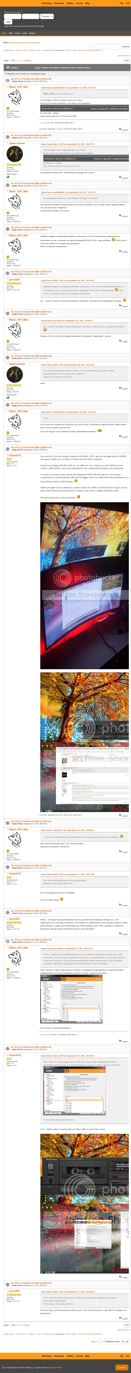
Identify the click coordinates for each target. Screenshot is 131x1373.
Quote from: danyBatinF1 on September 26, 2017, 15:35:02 (68, 412)
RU (121, 3)
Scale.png (44, 1034)
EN (127, 3)
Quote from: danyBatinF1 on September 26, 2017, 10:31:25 (68, 192)
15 (21, 60)
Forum (79, 3)
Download (59, 3)
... (19, 60)
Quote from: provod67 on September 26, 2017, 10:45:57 (67, 320)
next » (128, 55)
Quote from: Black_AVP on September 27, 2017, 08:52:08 (67, 874)
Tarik (73, 50)
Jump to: (94, 1342)
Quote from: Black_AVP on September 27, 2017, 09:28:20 (67, 1056)
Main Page (47, 3)
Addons (70, 3)
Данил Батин (17, 143)
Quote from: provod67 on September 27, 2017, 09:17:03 (67, 948)
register (19, 12)
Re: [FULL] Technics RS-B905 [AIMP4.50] (31, 79)
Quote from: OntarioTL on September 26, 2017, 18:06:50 (67, 830)
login (11, 12)
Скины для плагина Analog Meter (24, 42)
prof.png (44, 123)
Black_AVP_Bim (18, 86)
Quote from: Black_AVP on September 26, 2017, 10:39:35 (67, 280)
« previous (121, 55)
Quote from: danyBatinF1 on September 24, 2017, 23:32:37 (68, 87)
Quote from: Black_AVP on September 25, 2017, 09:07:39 (67, 144)
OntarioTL (15, 455)
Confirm (122, 1367)
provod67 (14, 279)
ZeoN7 (67, 50)
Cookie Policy (56, 1367)
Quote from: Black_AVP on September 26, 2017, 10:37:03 (67, 364)
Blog (87, 3)
